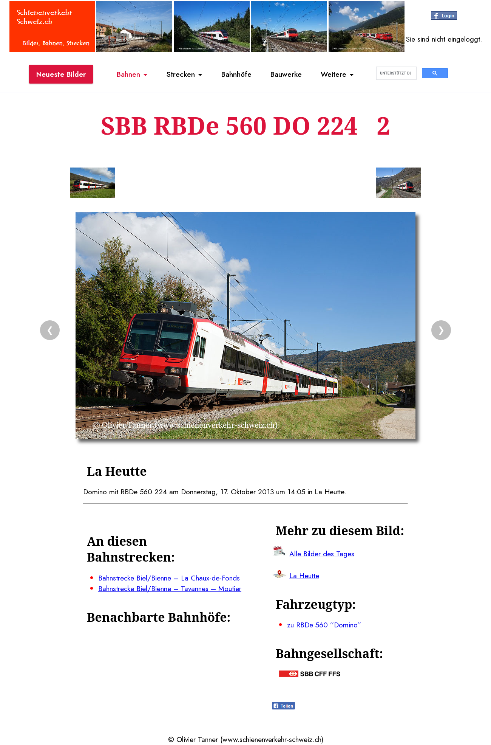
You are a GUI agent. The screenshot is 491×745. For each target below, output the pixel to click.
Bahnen (128, 74)
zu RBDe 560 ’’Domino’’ (324, 624)
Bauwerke (286, 74)
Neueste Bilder (61, 74)
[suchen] (395, 73)
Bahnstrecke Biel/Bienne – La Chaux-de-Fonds (169, 578)
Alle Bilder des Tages (321, 553)
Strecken (181, 74)
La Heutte (304, 575)
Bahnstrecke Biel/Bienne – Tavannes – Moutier (169, 588)
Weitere (333, 74)
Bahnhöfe (236, 74)
